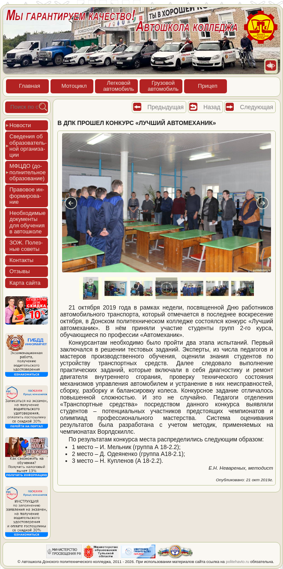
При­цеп (207, 86)
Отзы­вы (19, 271)
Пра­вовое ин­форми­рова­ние (26, 195)
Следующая (256, 107)
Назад (211, 107)
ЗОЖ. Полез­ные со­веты (26, 245)
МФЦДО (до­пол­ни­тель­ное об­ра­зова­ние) (27, 172)
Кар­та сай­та (24, 283)
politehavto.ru (237, 562)
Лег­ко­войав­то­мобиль (118, 86)
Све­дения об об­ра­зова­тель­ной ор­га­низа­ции (28, 145)
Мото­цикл (73, 86)
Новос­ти (20, 125)
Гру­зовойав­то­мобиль (163, 86)
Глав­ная (29, 86)
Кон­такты (21, 260)
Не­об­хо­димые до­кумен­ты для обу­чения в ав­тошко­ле (27, 222)
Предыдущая (165, 107)
